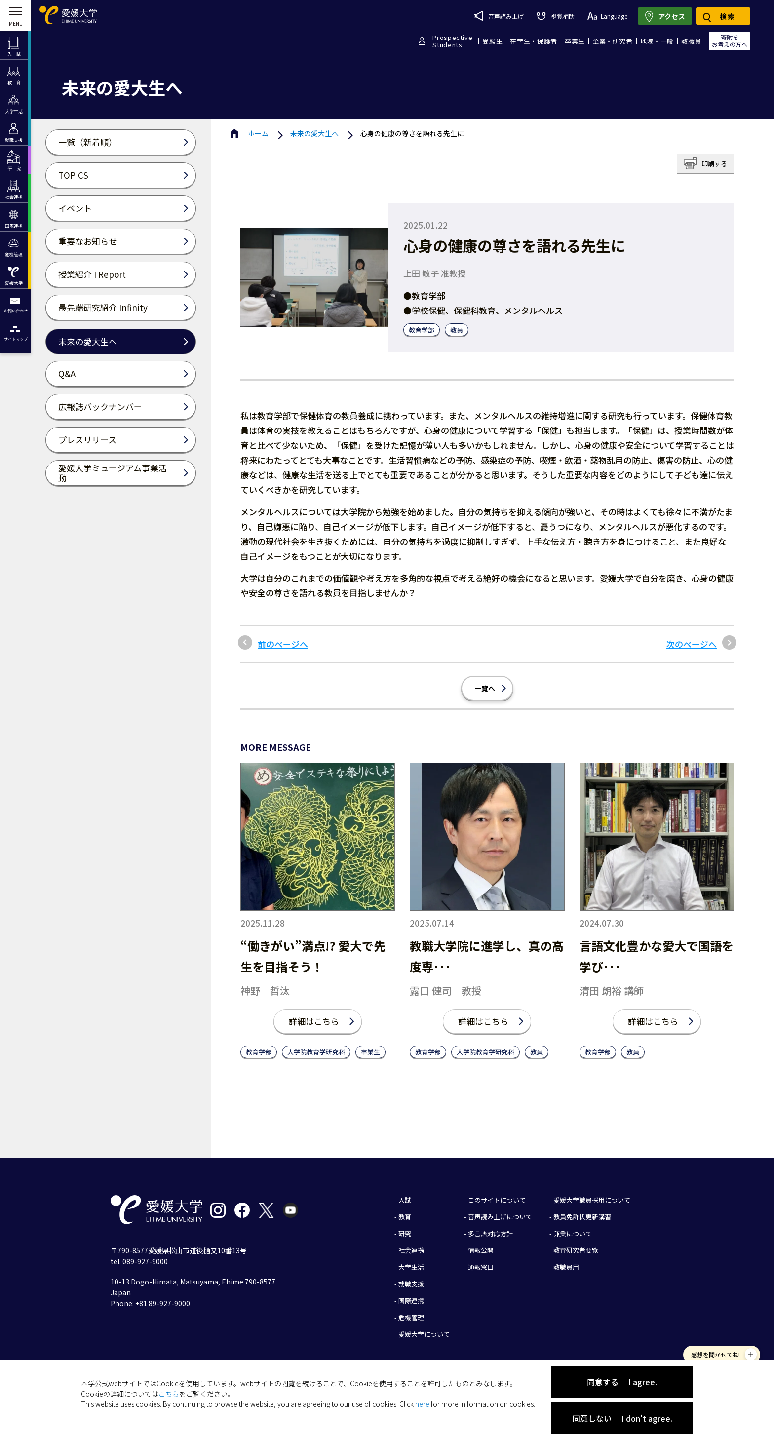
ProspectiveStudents (452, 41)
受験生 (492, 41)
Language (607, 16)
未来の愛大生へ (314, 133)
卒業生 (575, 41)
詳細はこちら (314, 1021)
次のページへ (691, 644)
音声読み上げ (499, 16)
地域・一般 (657, 41)
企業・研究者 (612, 41)
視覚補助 (555, 16)
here (422, 1404)
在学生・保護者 (533, 41)
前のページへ (283, 644)
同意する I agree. (622, 1382)
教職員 (691, 41)
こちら (168, 1394)
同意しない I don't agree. (622, 1418)
